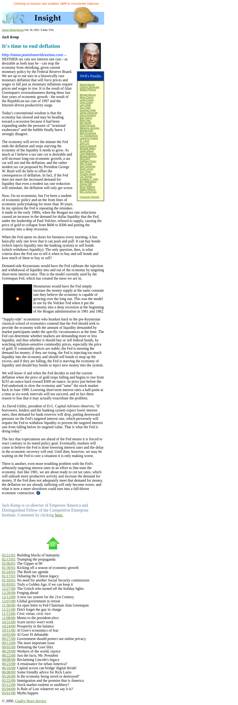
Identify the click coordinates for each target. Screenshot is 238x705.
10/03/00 (8, 634)
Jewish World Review (13, 30)
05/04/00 (8, 689)
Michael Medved (88, 156)
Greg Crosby (86, 102)
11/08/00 (8, 618)
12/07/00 (8, 601)
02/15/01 (8, 559)
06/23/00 (8, 664)
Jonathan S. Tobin (89, 179)
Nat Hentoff (85, 123)
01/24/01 (8, 572)
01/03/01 (8, 584)
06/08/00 (8, 672)
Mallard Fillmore (88, 89)
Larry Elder (85, 105)
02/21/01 (8, 555)
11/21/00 (8, 609)
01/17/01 (8, 576)
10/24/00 (8, 626)
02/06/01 (8, 563)
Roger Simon (86, 169)
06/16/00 (8, 668)
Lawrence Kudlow (89, 138)
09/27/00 (8, 639)
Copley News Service (30, 701)
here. (59, 515)
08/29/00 (8, 651)
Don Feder (85, 107)
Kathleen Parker (88, 161)
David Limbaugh (88, 146)
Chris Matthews (88, 153)
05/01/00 (8, 693)
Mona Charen (87, 97)
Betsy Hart (85, 120)
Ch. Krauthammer (89, 135)
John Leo (84, 143)
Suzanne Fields (88, 110)
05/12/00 (8, 685)
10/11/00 (8, 630)
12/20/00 (8, 593)
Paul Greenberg (88, 115)
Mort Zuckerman (88, 192)
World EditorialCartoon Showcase (89, 85)
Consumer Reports (89, 197)
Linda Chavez (87, 100)
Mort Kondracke (88, 133)
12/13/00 (8, 597)
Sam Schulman (88, 166)
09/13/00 (8, 643)
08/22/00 (8, 655)
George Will (86, 184)
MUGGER (85, 158)
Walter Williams (88, 189)
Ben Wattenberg (88, 181)
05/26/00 (8, 676)
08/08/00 (8, 660)
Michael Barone (88, 95)
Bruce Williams (87, 187)
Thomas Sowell (88, 174)
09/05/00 (8, 647)
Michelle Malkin (88, 148)
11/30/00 (8, 605)
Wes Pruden (86, 164)
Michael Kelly (86, 130)
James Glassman (89, 112)
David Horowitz (87, 125)
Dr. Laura (84, 141)
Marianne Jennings (89, 128)
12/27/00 (8, 589)
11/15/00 (8, 614)
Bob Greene (86, 118)
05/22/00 (8, 680)
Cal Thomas (86, 176)
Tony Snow (85, 171)
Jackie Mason (87, 151)
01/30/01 (8, 568)
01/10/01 (8, 580)
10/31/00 (8, 622)
